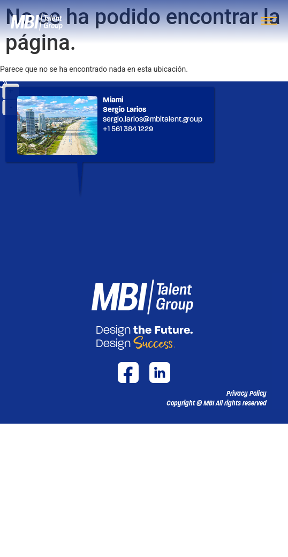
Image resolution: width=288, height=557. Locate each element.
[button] (216, 403)
